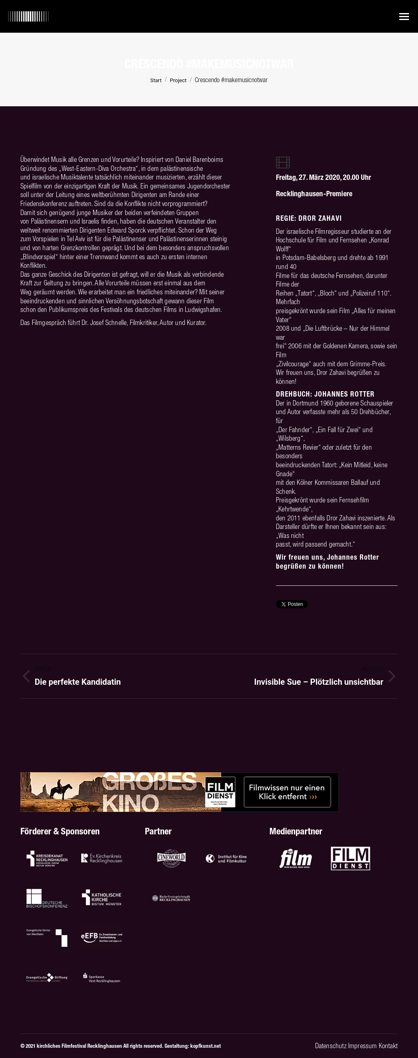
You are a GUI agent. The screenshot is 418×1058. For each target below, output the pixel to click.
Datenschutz (331, 1046)
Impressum (362, 1046)
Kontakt (388, 1046)
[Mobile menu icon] (404, 16)
